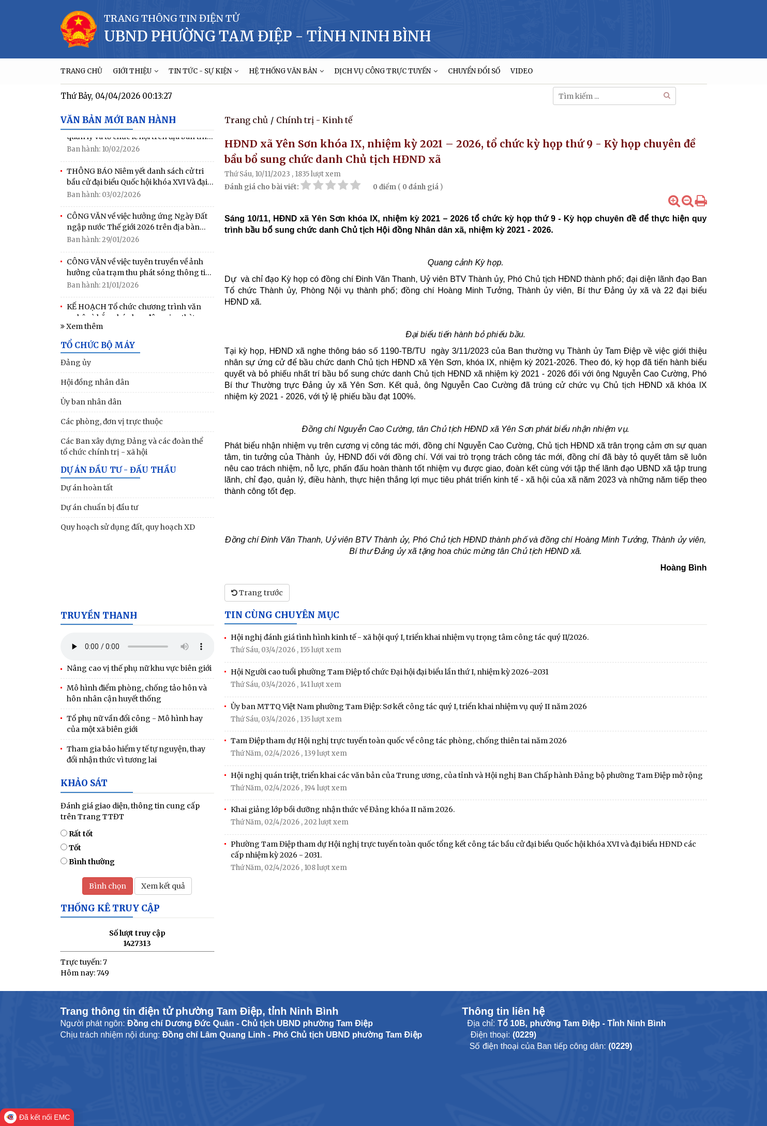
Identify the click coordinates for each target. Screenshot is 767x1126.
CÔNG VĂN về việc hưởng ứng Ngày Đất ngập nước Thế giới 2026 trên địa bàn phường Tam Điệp (137, 225)
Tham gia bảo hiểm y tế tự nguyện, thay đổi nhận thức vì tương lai (136, 754)
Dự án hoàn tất (87, 487)
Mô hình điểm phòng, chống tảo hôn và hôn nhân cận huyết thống (137, 693)
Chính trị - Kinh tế (314, 120)
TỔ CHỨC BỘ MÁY (98, 345)
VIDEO (521, 71)
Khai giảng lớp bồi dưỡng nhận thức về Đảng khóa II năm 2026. (343, 809)
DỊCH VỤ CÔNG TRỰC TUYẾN (386, 71)
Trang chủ (246, 120)
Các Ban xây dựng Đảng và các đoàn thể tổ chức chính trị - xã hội (132, 447)
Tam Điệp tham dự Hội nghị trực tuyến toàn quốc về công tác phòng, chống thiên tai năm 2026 (399, 740)
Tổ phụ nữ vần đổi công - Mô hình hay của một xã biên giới (135, 724)
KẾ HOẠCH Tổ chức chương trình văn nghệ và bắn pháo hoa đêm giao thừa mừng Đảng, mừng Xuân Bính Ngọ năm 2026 (138, 315)
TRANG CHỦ (81, 71)
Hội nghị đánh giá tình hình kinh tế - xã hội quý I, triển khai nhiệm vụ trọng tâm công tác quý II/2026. (410, 637)
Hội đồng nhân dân (95, 382)
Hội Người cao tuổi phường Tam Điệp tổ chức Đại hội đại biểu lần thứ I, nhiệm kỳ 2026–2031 (390, 672)
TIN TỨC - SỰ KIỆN (203, 71)
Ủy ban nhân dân (91, 402)
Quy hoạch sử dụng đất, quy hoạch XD (128, 527)
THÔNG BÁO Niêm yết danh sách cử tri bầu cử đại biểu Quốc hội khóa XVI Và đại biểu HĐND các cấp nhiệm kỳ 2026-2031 (137, 180)
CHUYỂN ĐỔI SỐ (474, 71)
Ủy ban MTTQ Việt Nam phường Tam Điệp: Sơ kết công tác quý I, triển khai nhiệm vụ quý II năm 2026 (409, 706)
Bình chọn (107, 886)
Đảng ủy (76, 362)
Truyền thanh (99, 615)
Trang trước (257, 592)
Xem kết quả (163, 886)
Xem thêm (82, 326)
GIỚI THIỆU (135, 71)
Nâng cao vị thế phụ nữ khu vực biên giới (139, 668)
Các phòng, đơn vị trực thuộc (112, 421)
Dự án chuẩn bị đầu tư (99, 507)
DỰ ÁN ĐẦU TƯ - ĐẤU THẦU (118, 470)
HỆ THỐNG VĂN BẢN (286, 71)
